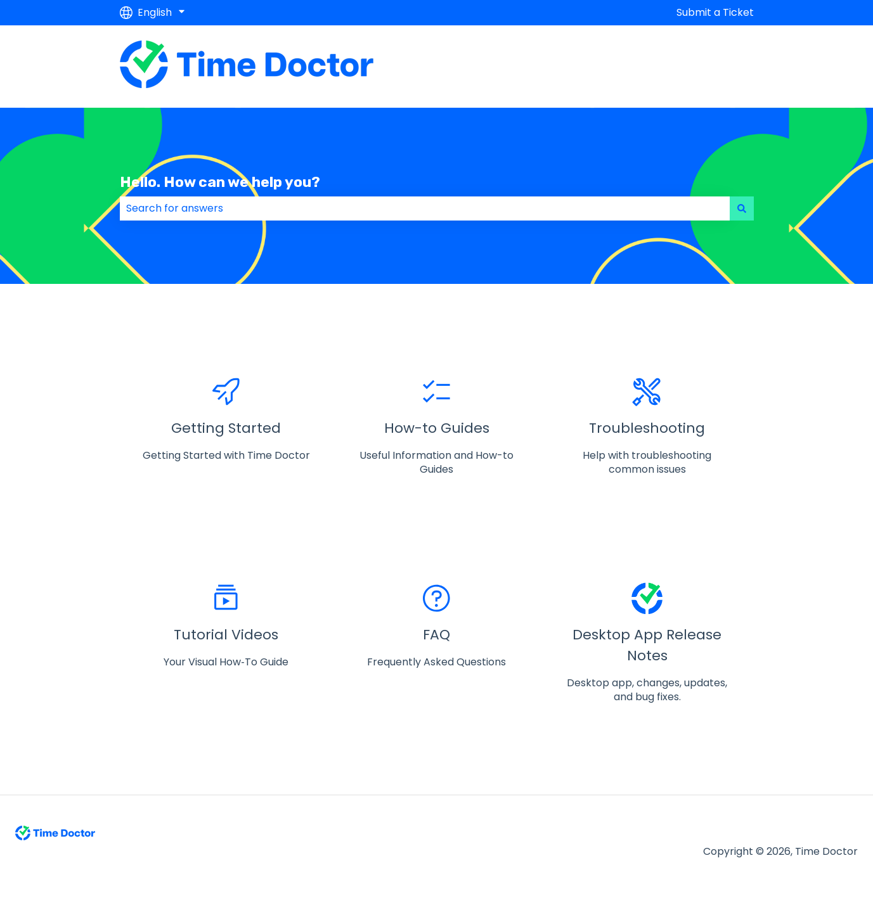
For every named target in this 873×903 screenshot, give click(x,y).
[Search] (742, 208)
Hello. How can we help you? (220, 182)
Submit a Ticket (715, 13)
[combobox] (425, 208)
